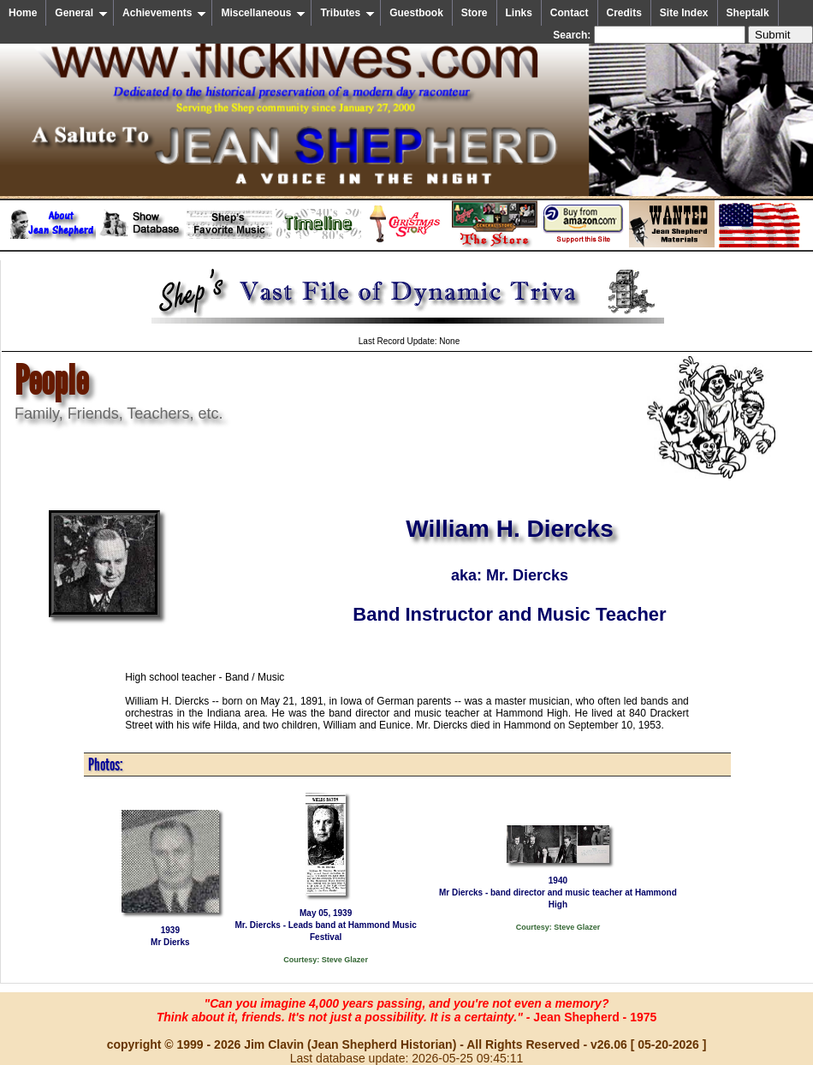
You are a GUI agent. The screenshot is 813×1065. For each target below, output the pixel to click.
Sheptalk (748, 13)
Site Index (684, 13)
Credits (624, 13)
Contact (569, 13)
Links (519, 13)
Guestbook (416, 13)
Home (23, 13)
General (81, 13)
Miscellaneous (263, 13)
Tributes (347, 13)
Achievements (164, 13)
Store (474, 13)
